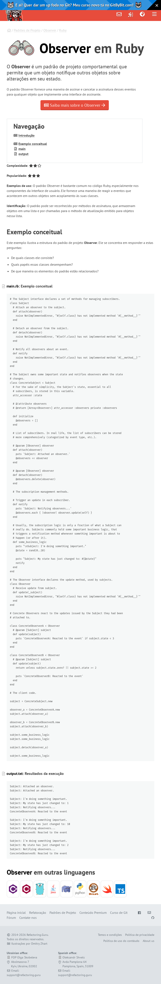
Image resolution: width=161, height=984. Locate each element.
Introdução (26, 135)
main (22, 149)
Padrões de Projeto (27, 30)
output (23, 154)
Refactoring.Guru (37, 935)
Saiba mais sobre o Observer (74, 105)
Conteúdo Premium (93, 912)
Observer (49, 30)
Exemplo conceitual (32, 144)
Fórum (11, 917)
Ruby (62, 30)
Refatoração (37, 912)
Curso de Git (118, 912)
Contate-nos (28, 917)
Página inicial (16, 912)
